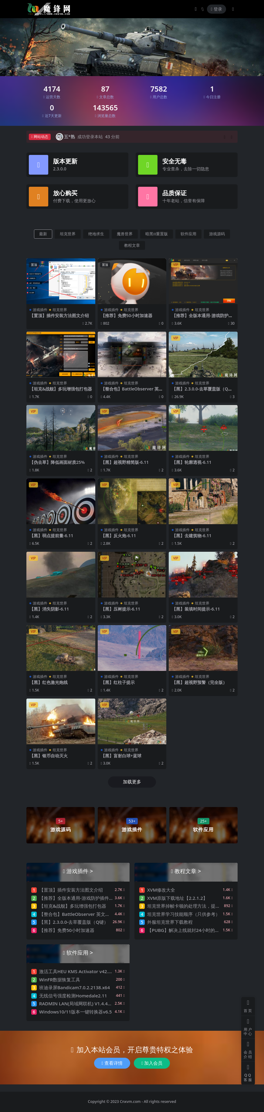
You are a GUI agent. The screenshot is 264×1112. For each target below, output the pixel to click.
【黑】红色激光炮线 (48, 682)
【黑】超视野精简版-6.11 (125, 462)
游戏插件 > (79, 871)
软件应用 (188, 234)
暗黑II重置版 (156, 234)
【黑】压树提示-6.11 (120, 609)
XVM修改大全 (161, 890)
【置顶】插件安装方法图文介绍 (59, 315)
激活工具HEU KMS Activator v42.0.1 (77, 971)
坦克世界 (68, 234)
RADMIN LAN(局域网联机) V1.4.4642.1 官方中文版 (91, 1003)
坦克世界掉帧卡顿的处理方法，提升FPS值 (189, 906)
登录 (216, 9)
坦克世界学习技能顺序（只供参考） (183, 914)
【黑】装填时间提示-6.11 (196, 609)
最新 (43, 234)
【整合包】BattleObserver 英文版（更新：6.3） (132, 391)
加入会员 (151, 1063)
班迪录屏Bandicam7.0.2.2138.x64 (74, 987)
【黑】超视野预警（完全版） (199, 682)
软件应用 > (79, 952)
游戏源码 (217, 234)
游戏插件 (40, 309)
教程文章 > (187, 871)
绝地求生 (96, 234)
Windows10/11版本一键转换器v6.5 (75, 1012)
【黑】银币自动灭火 (48, 756)
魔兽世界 (125, 234)
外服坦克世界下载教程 (170, 922)
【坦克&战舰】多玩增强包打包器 (60, 389)
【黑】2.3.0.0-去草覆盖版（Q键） (200, 391)
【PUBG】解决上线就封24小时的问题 (185, 930)
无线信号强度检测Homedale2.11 (73, 996)
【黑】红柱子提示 (118, 682)
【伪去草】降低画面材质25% (57, 462)
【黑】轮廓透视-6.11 (191, 462)
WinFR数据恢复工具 (59, 979)
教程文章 (132, 245)
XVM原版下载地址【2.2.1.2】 (177, 898)
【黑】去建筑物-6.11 (191, 535)
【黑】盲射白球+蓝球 (121, 756)
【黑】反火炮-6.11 (118, 535)
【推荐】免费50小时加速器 (126, 315)
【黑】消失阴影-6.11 (49, 609)
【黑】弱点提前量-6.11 (51, 535)
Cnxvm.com (130, 1101)
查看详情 (112, 1063)
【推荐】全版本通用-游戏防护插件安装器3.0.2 (202, 318)
